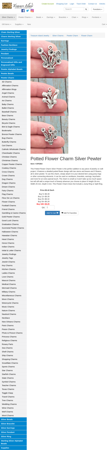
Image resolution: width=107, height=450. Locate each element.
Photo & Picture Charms (12, 333)
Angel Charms (8, 93)
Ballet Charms (8, 108)
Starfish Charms (9, 374)
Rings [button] (85, 17)
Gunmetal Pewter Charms (13, 228)
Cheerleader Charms (11, 153)
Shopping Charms (9, 359)
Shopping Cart (61, 4)
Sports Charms (8, 367)
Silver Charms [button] (8, 17)
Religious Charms (9, 340)
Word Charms (8, 415)
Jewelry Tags (7, 258)
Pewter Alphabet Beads (11, 69)
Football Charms (9, 205)
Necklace (6, 318)
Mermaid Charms (9, 288)
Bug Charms (7, 138)
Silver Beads (7, 419)
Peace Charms (8, 329)
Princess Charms (9, 337)
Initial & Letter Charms (11, 250)
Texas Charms (8, 389)
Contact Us (92, 4)
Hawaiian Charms (9, 235)
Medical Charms (9, 284)
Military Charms (8, 292)
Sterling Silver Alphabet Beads (12, 442)
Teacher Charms (9, 385)
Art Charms (7, 100)
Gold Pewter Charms (11, 217)
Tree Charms (7, 400)
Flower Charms (8, 202)
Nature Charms (8, 310)
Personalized (7, 58)
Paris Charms (7, 325)
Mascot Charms (8, 280)
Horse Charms (8, 243)
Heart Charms (8, 239)
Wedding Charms (9, 404)
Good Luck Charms (10, 220)
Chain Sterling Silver (10, 32)
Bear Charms (7, 115)
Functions (97, 9)
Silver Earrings (8, 428)
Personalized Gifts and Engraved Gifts (11, 63)
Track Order (81, 4)
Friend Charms (8, 209)
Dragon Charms (9, 183)
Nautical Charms (9, 314)
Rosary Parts (7, 344)
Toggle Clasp (7, 393)
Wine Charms (7, 408)
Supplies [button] (19, 24)
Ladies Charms (8, 273)
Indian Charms (8, 247)
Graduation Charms (10, 224)
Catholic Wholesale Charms (14, 149)
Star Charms (7, 370)
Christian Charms (9, 157)
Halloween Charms (10, 232)
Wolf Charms (7, 412)
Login (72, 4)
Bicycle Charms (8, 123)
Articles (102, 4)
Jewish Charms (8, 262)
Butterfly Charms (9, 142)
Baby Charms (7, 104)
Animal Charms (8, 97)
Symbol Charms (9, 382)
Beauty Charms (8, 119)
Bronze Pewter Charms (12, 134)
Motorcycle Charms (10, 303)
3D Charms (7, 82)
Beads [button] (39, 17)
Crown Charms (8, 175)
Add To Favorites (69, 213)
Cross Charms (8, 172)
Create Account (48, 4)
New (29, 24)
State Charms (8, 378)
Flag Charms (7, 194)
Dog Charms (7, 179)
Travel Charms (8, 397)
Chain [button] (75, 17)
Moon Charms (8, 299)
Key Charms (7, 265)
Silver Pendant (7, 432)
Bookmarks (6, 130)
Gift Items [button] (6, 24)
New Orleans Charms (11, 322)
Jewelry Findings (9, 49)
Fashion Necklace (9, 45)
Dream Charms (8, 187)
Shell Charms (7, 352)
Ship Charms (7, 355)
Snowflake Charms (10, 363)
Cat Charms (7, 145)
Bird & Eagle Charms (11, 127)
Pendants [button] (96, 17)
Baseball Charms (9, 112)
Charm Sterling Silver (11, 36)
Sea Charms (7, 348)
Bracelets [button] (63, 17)
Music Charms (8, 307)
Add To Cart (52, 213)
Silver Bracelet (7, 424)
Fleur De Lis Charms (11, 198)
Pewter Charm (7, 78)
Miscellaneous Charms (11, 295)
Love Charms (7, 277)
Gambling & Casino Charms (14, 213)
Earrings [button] (51, 17)
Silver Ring (6, 436)
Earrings (5, 41)
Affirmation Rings (9, 89)
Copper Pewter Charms (12, 164)
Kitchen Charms (9, 269)
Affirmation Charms (10, 85)
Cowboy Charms (9, 168)
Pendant (5, 53)
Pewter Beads (7, 73)
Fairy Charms (7, 190)
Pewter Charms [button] (25, 17)
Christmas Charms (10, 160)
